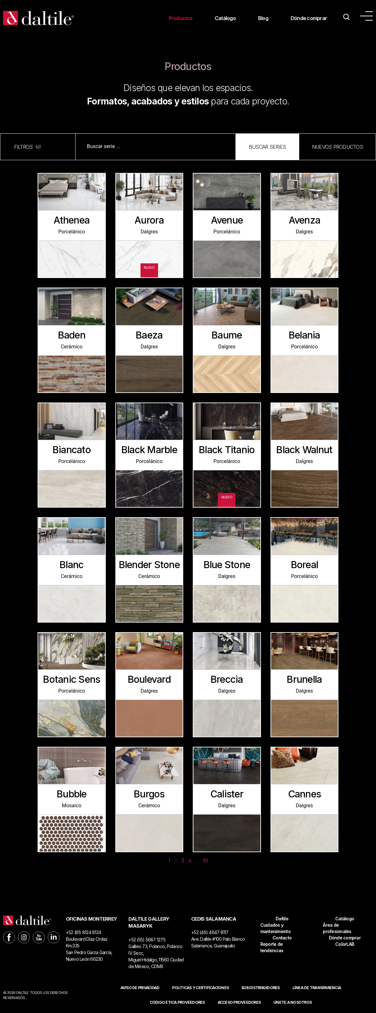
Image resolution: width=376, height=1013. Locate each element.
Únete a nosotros (292, 1002)
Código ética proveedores (177, 1002)
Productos (180, 18)
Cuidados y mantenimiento (275, 928)
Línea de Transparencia (317, 987)
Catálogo (225, 18)
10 (205, 861)
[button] (267, 147)
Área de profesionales (337, 928)
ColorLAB (344, 944)
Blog (263, 18)
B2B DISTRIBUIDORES (261, 987)
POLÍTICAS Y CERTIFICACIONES (200, 987)
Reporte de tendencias (272, 947)
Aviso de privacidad (140, 987)
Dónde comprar (309, 18)
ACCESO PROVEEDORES (239, 1002)
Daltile (282, 918)
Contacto (282, 937)
